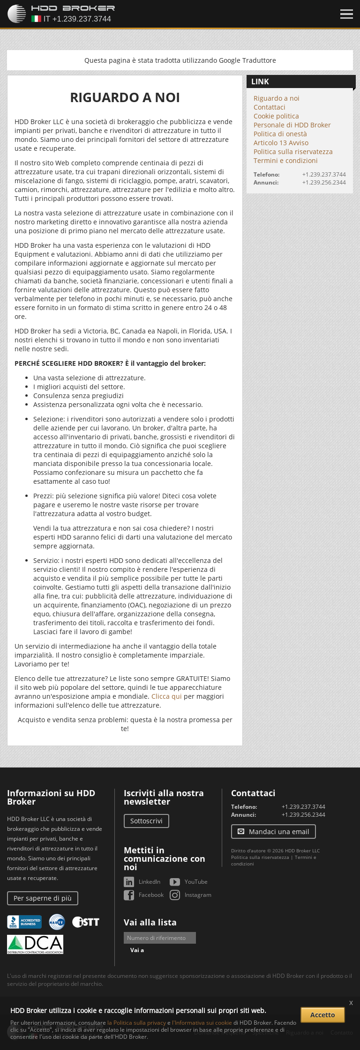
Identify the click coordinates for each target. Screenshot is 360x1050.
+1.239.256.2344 (324, 182)
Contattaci (269, 107)
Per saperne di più (43, 898)
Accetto (322, 1014)
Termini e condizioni (286, 160)
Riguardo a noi (277, 98)
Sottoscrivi (146, 820)
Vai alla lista (150, 922)
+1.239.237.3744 (324, 174)
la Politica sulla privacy (136, 1023)
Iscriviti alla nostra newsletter (164, 797)
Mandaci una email (279, 831)
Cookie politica (276, 115)
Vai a (137, 950)
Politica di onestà (280, 133)
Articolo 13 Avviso (281, 142)
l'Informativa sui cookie (202, 1023)
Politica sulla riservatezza (293, 151)
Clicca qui (166, 696)
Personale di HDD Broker (292, 124)
